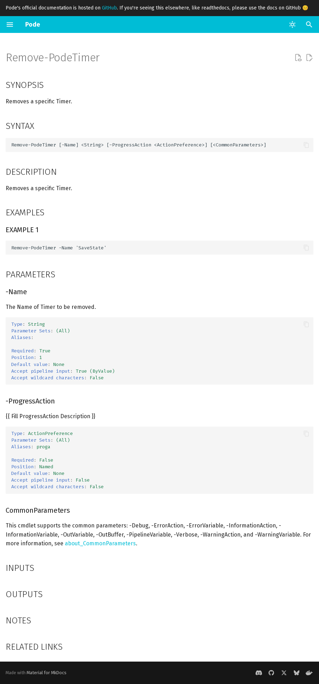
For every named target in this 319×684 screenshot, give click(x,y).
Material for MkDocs (47, 672)
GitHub (109, 8)
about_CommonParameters (100, 543)
